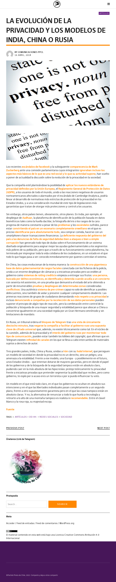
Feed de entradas (25, 523)
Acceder (10, 523)
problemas (64, 225)
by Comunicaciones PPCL (29, 52)
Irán (65, 351)
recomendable (79, 398)
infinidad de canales (37, 339)
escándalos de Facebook (36, 166)
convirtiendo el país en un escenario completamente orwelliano (50, 228)
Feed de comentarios (46, 523)
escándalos (82, 225)
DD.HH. (33, 416)
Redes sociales (49, 416)
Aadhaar (27, 217)
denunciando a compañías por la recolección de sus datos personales (55, 300)
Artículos (104, 13)
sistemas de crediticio (40, 275)
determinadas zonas (74, 286)
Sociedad (66, 416)
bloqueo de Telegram (54, 322)
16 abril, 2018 (23, 55)
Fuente (10, 409)
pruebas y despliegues (45, 286)
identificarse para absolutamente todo (37, 232)
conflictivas (13, 289)
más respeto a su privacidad (90, 296)
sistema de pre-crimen (51, 289)
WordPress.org (66, 523)
